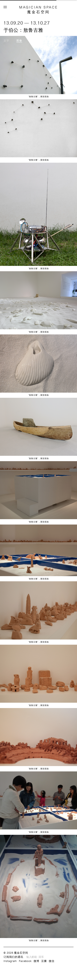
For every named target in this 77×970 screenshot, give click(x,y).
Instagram (10, 961)
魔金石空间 (38, 11)
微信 (51, 961)
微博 (36, 961)
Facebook (25, 961)
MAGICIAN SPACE (38, 7)
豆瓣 (44, 961)
